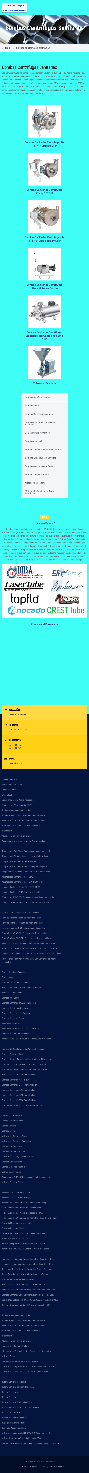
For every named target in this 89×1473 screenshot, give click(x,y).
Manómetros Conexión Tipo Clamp (17, 1192)
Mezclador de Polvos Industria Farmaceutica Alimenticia (26, 1039)
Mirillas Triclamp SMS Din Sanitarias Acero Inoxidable (25, 1249)
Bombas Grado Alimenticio (37, 433)
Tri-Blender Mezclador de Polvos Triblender (21, 825)
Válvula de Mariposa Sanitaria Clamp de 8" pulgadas (24, 1438)
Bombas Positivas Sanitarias (14, 1054)
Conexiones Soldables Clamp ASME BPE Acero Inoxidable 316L (30, 1300)
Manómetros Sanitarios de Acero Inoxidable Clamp (24, 1202)
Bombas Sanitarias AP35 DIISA (15, 1080)
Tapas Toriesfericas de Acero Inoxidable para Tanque (25, 1274)
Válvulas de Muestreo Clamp (14, 1151)
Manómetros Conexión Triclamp (16, 1197)
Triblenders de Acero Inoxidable (16, 810)
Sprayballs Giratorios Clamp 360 (16, 1238)
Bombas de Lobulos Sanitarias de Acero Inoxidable (24, 1069)
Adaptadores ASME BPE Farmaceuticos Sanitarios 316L (26, 1177)
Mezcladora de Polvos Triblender (16, 836)
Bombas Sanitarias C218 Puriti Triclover (19, 1095)
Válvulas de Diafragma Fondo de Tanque (19, 1156)
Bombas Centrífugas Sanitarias (33, 48)
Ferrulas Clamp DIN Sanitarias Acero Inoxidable (22, 923)
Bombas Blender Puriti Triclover (16, 1034)
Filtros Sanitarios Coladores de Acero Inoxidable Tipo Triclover (29, 1218)
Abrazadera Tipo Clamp (12, 784)
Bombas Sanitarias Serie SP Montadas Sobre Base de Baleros (29, 1295)
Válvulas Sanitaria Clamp (12, 1182)
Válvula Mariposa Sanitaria (13, 1167)
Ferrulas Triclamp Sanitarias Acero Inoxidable (21, 918)
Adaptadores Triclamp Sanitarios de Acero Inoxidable (25, 856)
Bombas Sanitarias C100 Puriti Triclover (19, 1074)
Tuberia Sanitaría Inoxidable (14, 1382)
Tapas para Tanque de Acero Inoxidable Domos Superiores (27, 1269)
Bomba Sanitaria (32, 405)
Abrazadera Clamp (10, 779)
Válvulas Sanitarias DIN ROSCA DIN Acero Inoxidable (25, 1371)
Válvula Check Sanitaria (12, 1115)
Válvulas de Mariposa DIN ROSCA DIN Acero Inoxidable (26, 1433)
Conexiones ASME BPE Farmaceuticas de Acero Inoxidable (28, 897)
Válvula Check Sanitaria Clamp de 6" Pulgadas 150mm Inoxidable (30, 1443)
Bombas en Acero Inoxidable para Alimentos (41, 423)
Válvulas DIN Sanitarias (12, 1162)
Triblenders (7, 831)
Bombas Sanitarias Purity (37, 474)
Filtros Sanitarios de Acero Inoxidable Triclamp (22, 1213)
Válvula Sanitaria (9, 1126)
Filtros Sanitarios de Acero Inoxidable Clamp (21, 1208)
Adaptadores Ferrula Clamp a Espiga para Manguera (24, 866)
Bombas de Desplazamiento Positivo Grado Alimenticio (26, 1059)
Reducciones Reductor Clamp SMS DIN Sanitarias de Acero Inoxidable (33, 953)
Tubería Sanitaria (9, 1397)
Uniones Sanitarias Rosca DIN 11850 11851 (21, 887)
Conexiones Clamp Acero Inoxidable (18, 800)
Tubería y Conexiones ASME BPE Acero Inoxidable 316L (26, 1305)
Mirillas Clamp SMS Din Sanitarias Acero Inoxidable (24, 1243)
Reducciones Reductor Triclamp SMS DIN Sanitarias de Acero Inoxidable (29, 960)
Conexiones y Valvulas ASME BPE (17, 805)
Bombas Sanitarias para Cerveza (40, 466)
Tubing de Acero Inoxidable (14, 1428)
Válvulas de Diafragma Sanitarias (16, 1141)
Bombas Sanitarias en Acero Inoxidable (43, 449)
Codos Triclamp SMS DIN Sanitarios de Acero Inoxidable (27, 938)
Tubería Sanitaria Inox (11, 1392)
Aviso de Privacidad (29, 1467)
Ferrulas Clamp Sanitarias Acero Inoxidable (20, 912)
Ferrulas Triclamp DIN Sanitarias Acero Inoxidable (23, 928)
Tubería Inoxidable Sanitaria (14, 1418)
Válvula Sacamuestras (11, 1172)
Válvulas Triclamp (9, 1356)
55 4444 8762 (15, 748)
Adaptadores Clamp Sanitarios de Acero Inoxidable (24, 841)
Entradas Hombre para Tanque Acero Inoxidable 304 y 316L (28, 1264)
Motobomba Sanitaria (35, 483)
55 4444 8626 (15, 745)
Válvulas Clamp (8, 1131)
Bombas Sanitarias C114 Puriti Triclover (19, 1085)
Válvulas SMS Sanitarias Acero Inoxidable (20, 1361)
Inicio (8, 48)
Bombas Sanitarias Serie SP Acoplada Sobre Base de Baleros (29, 1289)
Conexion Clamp (9, 790)
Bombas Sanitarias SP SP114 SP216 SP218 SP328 (25, 1284)
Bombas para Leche (34, 441)
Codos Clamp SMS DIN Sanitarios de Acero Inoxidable (26, 933)
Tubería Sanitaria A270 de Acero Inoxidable (20, 1407)
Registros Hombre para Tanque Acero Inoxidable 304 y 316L (28, 1259)
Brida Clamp (7, 795)
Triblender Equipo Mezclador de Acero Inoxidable (23, 815)
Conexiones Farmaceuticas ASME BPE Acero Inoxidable (26, 902)
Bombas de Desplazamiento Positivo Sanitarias (23, 1049)
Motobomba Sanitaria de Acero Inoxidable (39, 492)
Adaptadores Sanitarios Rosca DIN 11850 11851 (23, 882)
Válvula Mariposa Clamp (12, 1121)
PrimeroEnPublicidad (57, 1467)
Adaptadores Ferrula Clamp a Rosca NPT (20, 861)
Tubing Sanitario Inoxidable (13, 1423)
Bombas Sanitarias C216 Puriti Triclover (19, 1090)
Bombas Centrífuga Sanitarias (39, 414)
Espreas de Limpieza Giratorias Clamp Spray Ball (23, 1233)
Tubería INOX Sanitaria (11, 1412)
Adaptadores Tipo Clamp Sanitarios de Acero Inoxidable (26, 851)
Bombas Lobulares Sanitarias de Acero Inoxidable (24, 1064)
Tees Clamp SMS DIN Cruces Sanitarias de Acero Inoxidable (28, 943)
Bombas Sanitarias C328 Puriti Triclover (19, 1100)
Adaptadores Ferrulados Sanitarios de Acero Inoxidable (26, 871)
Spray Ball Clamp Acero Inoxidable (17, 1223)
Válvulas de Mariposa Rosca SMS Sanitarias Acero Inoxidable (29, 1366)
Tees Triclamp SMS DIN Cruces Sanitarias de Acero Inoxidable (29, 948)
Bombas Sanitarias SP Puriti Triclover (18, 1279)
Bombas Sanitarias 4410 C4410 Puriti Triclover (22, 1105)
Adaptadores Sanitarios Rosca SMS (17, 877)
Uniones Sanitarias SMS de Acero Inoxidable (21, 892)
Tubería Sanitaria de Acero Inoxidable (18, 1387)
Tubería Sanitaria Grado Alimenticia (17, 1402)
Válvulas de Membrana (12, 1146)
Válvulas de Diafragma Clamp (15, 1136)
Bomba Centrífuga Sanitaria (38, 397)
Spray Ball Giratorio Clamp (13, 1228)
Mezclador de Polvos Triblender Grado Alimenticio (24, 820)
